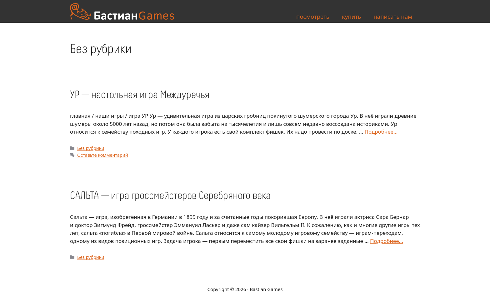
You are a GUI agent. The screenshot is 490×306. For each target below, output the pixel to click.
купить (351, 16)
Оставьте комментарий (102, 155)
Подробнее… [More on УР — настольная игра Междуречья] (381, 131)
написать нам (392, 16)
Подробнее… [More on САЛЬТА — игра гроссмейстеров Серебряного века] (386, 240)
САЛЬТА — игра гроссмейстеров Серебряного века (170, 195)
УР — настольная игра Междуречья (139, 95)
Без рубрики (90, 148)
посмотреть (312, 16)
